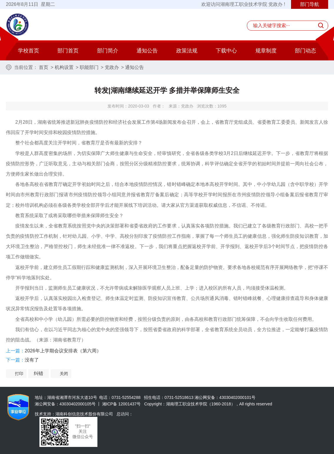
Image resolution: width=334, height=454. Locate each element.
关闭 (64, 373)
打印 (19, 373)
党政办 (112, 67)
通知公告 (147, 51)
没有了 (32, 359)
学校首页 (28, 51)
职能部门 (89, 67)
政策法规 (186, 51)
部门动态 (305, 51)
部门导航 (309, 4)
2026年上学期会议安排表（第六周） (63, 350)
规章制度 (266, 51)
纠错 (38, 373)
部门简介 (107, 51)
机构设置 (64, 67)
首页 (43, 67)
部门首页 (68, 51)
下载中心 (226, 51)
